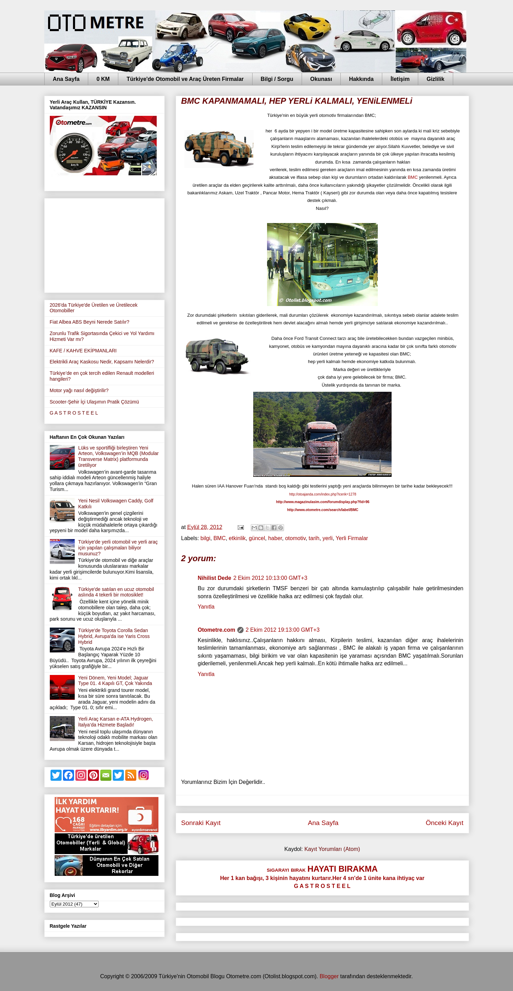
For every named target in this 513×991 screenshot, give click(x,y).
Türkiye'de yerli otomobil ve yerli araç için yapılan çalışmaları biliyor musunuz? (118, 547)
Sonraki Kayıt (201, 822)
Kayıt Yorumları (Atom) (332, 849)
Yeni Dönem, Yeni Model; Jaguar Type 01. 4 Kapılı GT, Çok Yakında (115, 680)
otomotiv (295, 538)
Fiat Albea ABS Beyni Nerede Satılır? (89, 322)
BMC (413, 177)
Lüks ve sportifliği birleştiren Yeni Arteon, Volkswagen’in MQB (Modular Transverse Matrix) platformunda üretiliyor (118, 456)
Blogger (329, 976)
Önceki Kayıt (445, 822)
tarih (314, 538)
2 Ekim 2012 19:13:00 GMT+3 (283, 630)
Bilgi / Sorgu (277, 79)
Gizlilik (436, 79)
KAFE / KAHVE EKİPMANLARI (83, 350)
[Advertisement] (104, 244)
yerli (327, 538)
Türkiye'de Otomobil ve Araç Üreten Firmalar (185, 79)
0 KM (103, 79)
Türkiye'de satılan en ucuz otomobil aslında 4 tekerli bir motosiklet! (116, 592)
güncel (257, 538)
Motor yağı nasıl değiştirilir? (79, 390)
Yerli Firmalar (352, 538)
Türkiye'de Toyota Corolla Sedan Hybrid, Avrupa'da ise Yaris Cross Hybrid (114, 636)
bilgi (205, 538)
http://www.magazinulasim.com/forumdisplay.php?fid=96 (322, 502)
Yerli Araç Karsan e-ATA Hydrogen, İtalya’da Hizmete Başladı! (115, 722)
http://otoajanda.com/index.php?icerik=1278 (322, 494)
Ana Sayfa (66, 79)
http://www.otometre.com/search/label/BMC (322, 510)
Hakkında (361, 79)
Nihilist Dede (214, 578)
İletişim (400, 79)
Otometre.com (216, 630)
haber (275, 538)
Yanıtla (206, 607)
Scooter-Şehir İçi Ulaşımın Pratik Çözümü (94, 402)
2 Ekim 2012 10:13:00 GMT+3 (270, 578)
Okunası (321, 79)
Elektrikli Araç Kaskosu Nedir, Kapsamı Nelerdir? (102, 361)
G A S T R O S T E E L (74, 413)
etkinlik (237, 538)
